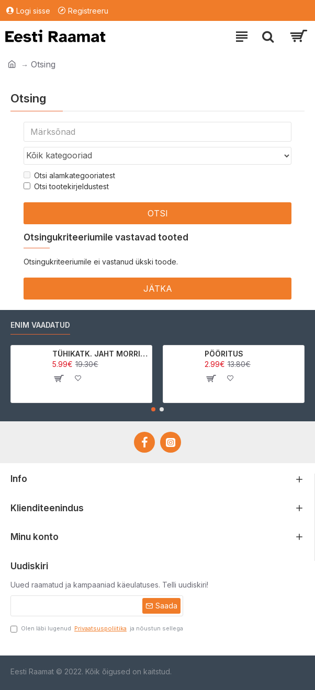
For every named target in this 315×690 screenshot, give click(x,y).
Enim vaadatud (40, 324)
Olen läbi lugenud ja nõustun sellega (96, 628)
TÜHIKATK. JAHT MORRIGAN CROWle (100, 353)
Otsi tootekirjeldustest (66, 186)
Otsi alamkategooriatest (69, 175)
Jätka (157, 288)
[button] (153, 409)
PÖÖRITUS (224, 353)
